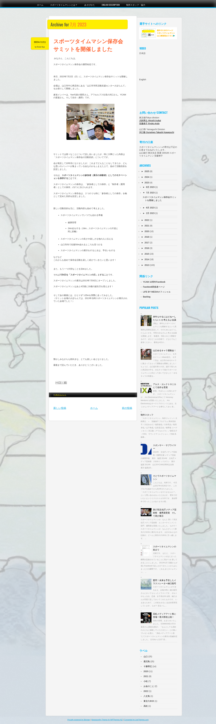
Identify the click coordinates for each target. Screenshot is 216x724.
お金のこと (149, 686)
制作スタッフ (147, 415)
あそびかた (89, 4)
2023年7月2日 (40, 42)
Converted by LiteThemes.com (136, 720)
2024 (146, 177)
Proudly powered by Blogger (79, 720)
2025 (146, 171)
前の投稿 (127, 408)
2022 (146, 220)
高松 (146, 706)
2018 (146, 237)
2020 (146, 231)
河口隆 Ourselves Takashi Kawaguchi (156, 132)
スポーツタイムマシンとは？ (63, 4)
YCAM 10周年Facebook (154, 282)
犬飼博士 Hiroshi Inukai (150, 120)
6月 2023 (150, 207)
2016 (146, 248)
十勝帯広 (148, 666)
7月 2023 (150, 192)
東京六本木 (149, 701)
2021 (146, 225)
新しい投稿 (59, 408)
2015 (146, 254)
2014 (146, 259)
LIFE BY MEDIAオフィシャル (157, 292)
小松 (146, 681)
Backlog (146, 297)
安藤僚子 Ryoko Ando (149, 123)
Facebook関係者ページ (154, 287)
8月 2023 (150, 187)
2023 (146, 182)
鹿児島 (147, 661)
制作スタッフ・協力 (135, 4)
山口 (146, 656)
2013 (146, 265)
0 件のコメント (60, 395)
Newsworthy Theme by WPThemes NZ (107, 720)
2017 (146, 242)
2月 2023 (150, 213)
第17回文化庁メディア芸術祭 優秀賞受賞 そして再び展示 (164, 512)
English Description (111, 4)
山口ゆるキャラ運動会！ (164, 350)
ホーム (40, 4)
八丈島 (147, 696)
